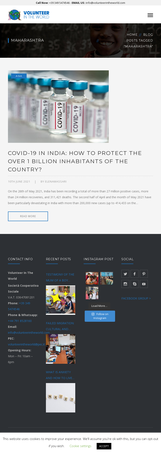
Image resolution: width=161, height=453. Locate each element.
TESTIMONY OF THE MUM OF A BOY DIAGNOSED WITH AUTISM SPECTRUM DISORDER (60, 277)
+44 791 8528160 (20, 321)
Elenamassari (56, 181)
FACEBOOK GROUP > (136, 298)
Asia (19, 75)
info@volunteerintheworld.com (105, 3)
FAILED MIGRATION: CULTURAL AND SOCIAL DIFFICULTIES (61, 326)
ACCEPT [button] (104, 446)
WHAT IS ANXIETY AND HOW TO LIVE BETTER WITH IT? (59, 375)
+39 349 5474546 (59, 3)
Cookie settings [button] (80, 446)
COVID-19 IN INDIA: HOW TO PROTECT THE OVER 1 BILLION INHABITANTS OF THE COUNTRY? (75, 161)
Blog (148, 35)
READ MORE (28, 216)
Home (132, 35)
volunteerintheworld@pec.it (26, 344)
